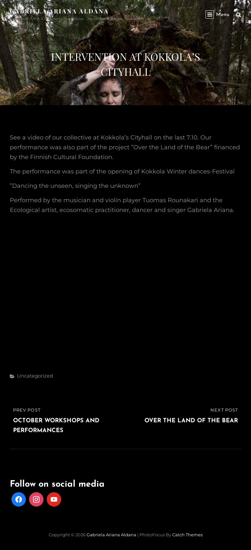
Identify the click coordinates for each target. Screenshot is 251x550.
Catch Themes (187, 534)
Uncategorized (35, 376)
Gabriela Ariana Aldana (59, 11)
